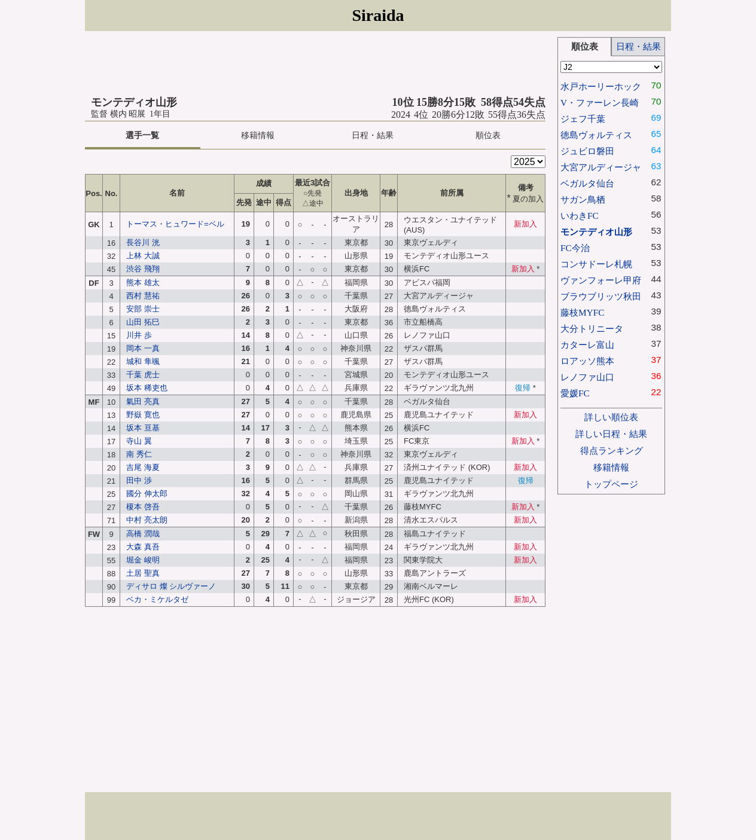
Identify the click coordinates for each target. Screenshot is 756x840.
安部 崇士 (143, 308)
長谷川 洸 (143, 242)
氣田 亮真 (143, 401)
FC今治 (575, 248)
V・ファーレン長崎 (599, 102)
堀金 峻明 (143, 559)
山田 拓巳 (143, 321)
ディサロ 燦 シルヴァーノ (171, 586)
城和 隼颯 (143, 361)
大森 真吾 (143, 546)
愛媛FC (575, 393)
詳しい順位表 (611, 417)
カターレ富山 (587, 345)
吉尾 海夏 (143, 467)
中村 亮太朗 (146, 519)
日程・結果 (373, 135)
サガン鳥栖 (582, 199)
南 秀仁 (139, 454)
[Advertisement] (315, 64)
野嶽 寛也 (143, 414)
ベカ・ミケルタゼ (157, 599)
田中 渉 (139, 480)
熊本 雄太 (143, 282)
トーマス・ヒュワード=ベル (175, 223)
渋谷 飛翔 (143, 268)
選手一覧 (142, 135)
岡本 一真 (143, 348)
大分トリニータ (591, 328)
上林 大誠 (143, 255)
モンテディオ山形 (596, 232)
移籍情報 (258, 135)
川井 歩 (139, 335)
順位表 (488, 135)
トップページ (611, 484)
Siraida (378, 15)
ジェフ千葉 (582, 119)
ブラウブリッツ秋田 (600, 296)
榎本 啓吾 (143, 506)
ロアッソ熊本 (587, 361)
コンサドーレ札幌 (596, 264)
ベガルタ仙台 (587, 183)
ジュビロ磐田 (587, 151)
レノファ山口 (587, 377)
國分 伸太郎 (146, 493)
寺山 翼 (139, 440)
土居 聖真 (143, 573)
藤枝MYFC (582, 312)
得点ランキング (611, 450)
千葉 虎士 (143, 374)
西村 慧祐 (143, 295)
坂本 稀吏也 (146, 387)
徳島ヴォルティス (596, 135)
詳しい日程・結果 (611, 434)
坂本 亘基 (143, 427)
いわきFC (579, 215)
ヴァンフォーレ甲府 (600, 280)
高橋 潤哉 (143, 533)
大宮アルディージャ (600, 167)
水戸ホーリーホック (600, 86)
